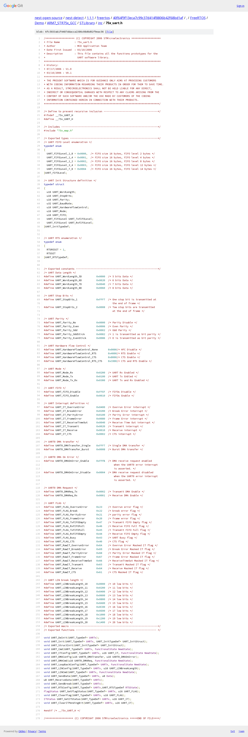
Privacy (32, 731)
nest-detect (75, 18)
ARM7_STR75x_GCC (61, 23)
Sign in (240, 5)
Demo (39, 23)
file (109, 31)
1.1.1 (90, 18)
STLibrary (87, 23)
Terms (42, 731)
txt (232, 731)
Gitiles (22, 731)
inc (100, 23)
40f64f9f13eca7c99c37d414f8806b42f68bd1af (148, 18)
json (241, 731)
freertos (103, 18)
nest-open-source (48, 18)
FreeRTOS (198, 18)
